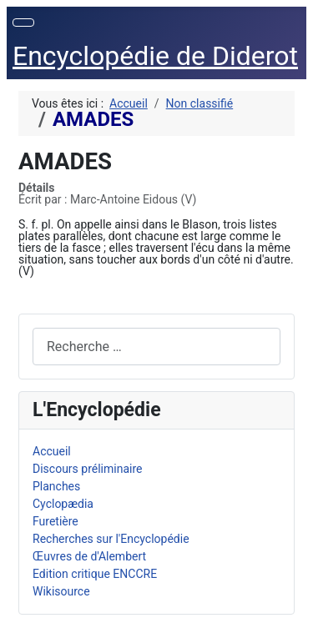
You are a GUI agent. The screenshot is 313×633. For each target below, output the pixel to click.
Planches (56, 486)
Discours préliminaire (87, 468)
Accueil (52, 451)
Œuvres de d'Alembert (89, 556)
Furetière (55, 521)
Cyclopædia (63, 503)
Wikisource (61, 591)
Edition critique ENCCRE (95, 573)
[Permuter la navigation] (23, 22)
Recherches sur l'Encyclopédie (111, 538)
